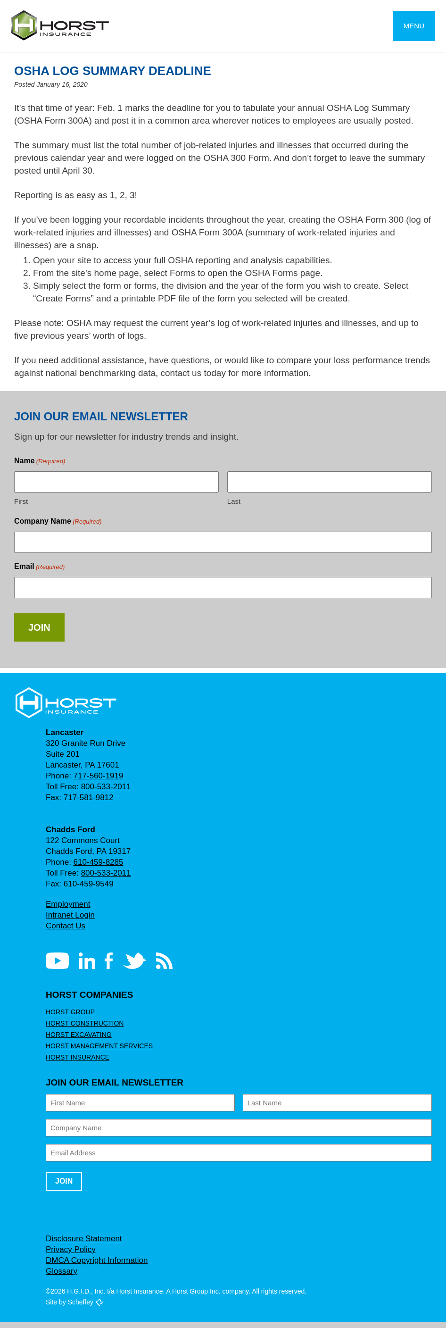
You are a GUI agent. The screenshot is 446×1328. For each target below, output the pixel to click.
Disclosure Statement (84, 1245)
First (20, 507)
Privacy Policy (70, 1256)
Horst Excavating (77, 1040)
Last (233, 507)
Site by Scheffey (70, 1308)
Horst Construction (83, 1029)
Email (39, 573)
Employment (68, 910)
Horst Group (68, 1018)
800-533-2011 (104, 793)
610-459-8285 (96, 868)
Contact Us (66, 932)
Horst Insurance (76, 1063)
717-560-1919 (96, 782)
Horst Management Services (96, 1052)
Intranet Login (71, 921)
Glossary (61, 1277)
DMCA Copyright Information (99, 1266)
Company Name (57, 527)
